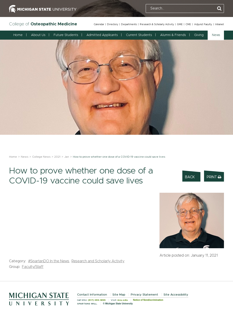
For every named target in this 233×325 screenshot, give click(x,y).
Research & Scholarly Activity (157, 24)
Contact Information (92, 294)
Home (18, 35)
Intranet (219, 24)
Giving (199, 35)
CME (188, 24)
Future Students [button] (66, 35)
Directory (112, 24)
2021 (57, 156)
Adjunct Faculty (203, 24)
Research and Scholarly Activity (97, 261)
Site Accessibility (176, 294)
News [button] (216, 35)
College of (43, 24)
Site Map (118, 294)
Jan (66, 156)
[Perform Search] (219, 8)
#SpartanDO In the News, (49, 261)
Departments (129, 24)
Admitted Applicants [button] (102, 35)
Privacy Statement (144, 294)
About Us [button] (38, 35)
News (24, 156)
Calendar (99, 24)
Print (214, 177)
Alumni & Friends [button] (173, 35)
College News (41, 156)
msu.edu (122, 300)
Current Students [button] (139, 35)
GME (180, 24)
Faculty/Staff (32, 267)
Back (190, 177)
